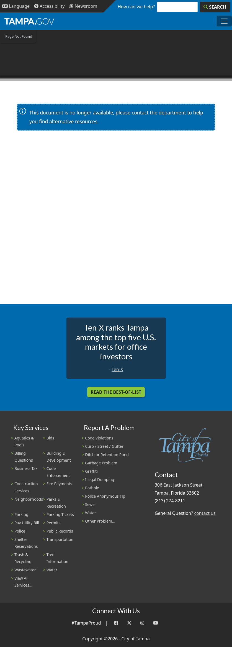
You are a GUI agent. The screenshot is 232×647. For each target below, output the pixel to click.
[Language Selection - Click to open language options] (16, 6)
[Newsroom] (83, 6)
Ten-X (117, 369)
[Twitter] (129, 623)
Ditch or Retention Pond (107, 454)
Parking (21, 514)
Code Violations (99, 438)
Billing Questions (23, 457)
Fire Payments (59, 483)
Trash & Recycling (23, 558)
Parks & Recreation (56, 503)
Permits (54, 522)
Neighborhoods (28, 499)
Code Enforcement (58, 472)
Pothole (92, 487)
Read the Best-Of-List (116, 392)
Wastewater (25, 569)
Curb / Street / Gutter (104, 446)
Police (19, 531)
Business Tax (26, 468)
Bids (50, 438)
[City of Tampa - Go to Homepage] (29, 21)
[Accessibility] (49, 6)
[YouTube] (156, 623)
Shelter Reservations (26, 543)
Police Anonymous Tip (105, 496)
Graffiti (91, 471)
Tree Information (57, 558)
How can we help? (136, 7)
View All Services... (23, 582)
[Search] (215, 7)
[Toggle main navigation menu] (224, 21)
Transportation (60, 539)
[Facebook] (116, 623)
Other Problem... (100, 521)
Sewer (90, 504)
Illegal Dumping (99, 479)
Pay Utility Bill (26, 522)
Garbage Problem (101, 463)
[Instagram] (142, 623)
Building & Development (59, 457)
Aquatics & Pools (24, 441)
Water (52, 569)
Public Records (60, 531)
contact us (204, 513)
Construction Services (26, 487)
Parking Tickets (60, 514)
